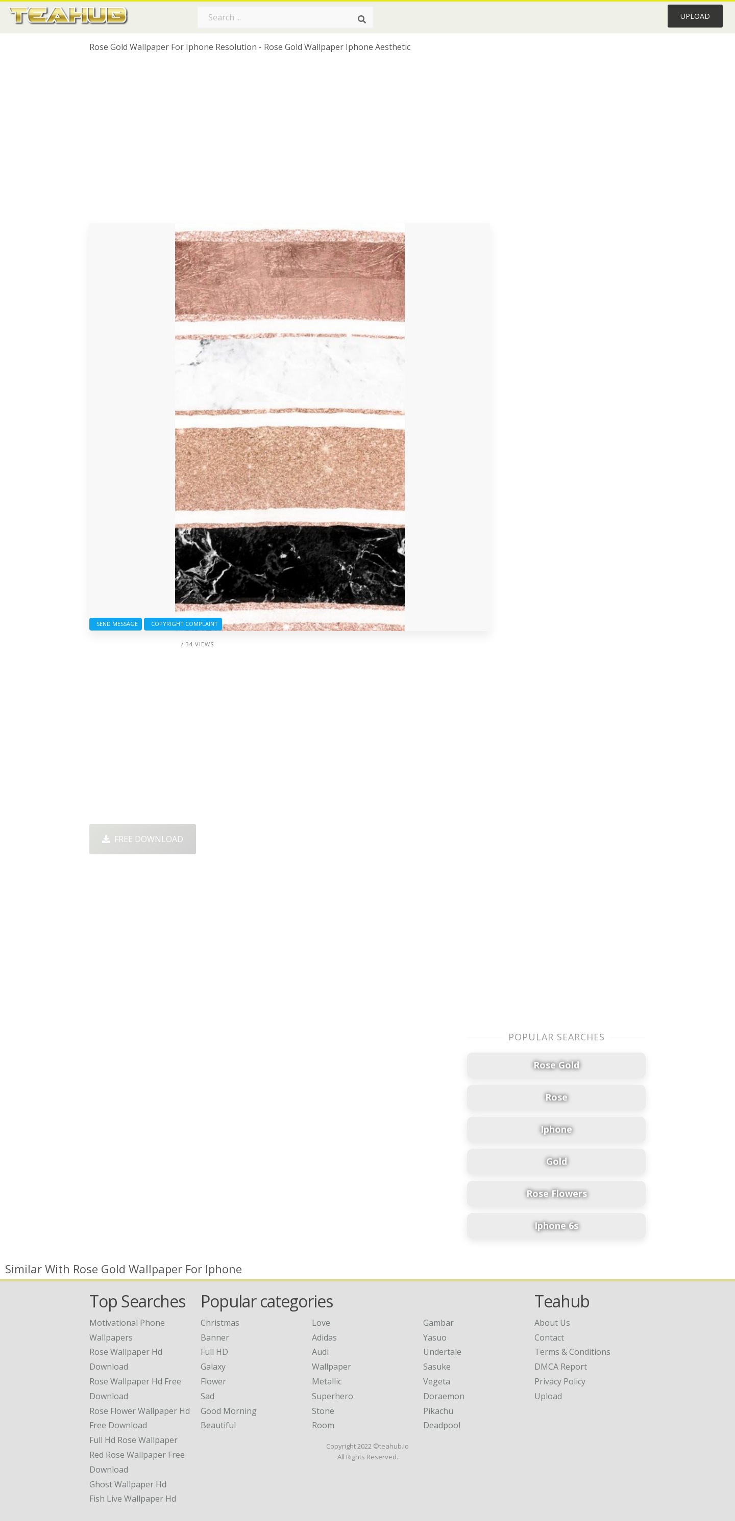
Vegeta (436, 1381)
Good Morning (229, 1411)
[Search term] (285, 17)
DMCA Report (560, 1366)
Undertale (442, 1351)
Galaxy (213, 1366)
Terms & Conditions (572, 1351)
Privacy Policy (559, 1381)
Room (323, 1425)
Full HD (214, 1351)
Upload (695, 16)
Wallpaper (331, 1366)
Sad (207, 1396)
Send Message (115, 623)
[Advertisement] (289, 141)
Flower (213, 1381)
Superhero (332, 1396)
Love (321, 1322)
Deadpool (441, 1425)
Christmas (220, 1322)
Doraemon (443, 1396)
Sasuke (437, 1366)
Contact (549, 1337)
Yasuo (435, 1337)
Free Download (142, 839)
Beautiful (218, 1425)
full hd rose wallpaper (133, 1440)
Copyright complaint (183, 623)
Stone (323, 1411)
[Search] (362, 19)
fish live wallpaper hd (132, 1498)
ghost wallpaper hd (127, 1484)
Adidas (324, 1337)
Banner (215, 1337)
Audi (320, 1351)
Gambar (438, 1322)
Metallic (326, 1381)
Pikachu (438, 1411)
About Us (552, 1322)
